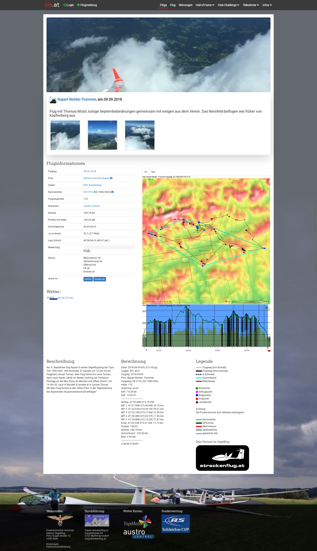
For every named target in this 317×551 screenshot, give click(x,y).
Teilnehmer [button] (251, 5)
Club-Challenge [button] (229, 5)
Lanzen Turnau (91, 206)
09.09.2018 (89, 171)
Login (68, 5)
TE (67, 298)
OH (63, 298)
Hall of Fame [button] (205, 5)
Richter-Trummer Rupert (96, 178)
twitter (88, 279)
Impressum (52, 544)
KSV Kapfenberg (92, 185)
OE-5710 (88, 192)
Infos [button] (267, 5)
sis (145, 171)
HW (71, 298)
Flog (172, 5)
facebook (100, 279)
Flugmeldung (87, 5)
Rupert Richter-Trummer (73, 99)
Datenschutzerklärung (58, 546)
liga (153, 171)
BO (59, 298)
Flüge (163, 5)
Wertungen (185, 5)
